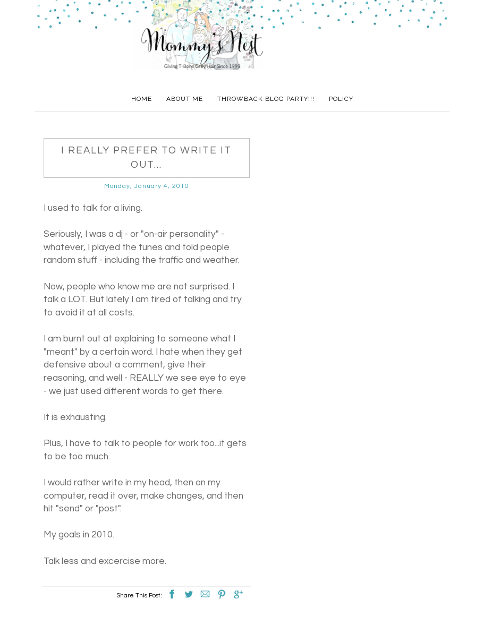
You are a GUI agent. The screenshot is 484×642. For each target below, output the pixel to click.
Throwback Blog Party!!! (266, 98)
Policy (341, 98)
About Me (184, 98)
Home (141, 98)
